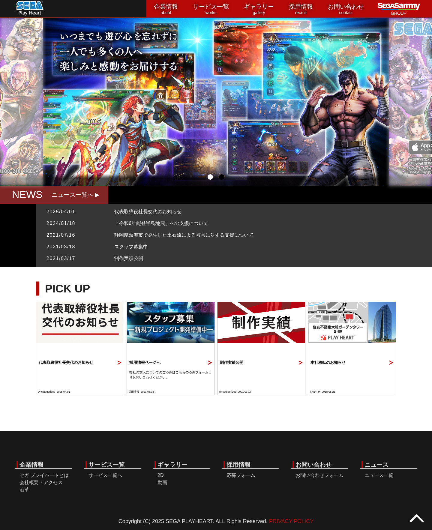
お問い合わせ (346, 9)
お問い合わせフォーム (320, 475)
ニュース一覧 (378, 475)
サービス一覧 (211, 9)
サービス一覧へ (105, 475)
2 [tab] (221, 177)
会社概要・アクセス (41, 482)
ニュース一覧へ (73, 194)
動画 (162, 482)
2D (161, 475)
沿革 (24, 489)
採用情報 (301, 9)
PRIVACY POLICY (291, 521)
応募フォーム (240, 475)
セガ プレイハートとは (44, 475)
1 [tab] (210, 177)
